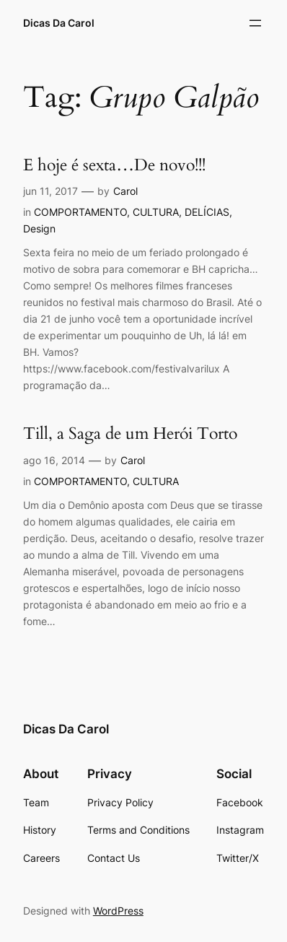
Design (39, 228)
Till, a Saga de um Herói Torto (130, 433)
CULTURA (156, 212)
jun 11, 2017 (50, 191)
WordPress (118, 910)
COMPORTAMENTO (80, 212)
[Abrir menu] (255, 23)
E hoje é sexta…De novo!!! (114, 165)
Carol (125, 191)
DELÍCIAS (207, 212)
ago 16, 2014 (54, 460)
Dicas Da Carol (58, 23)
